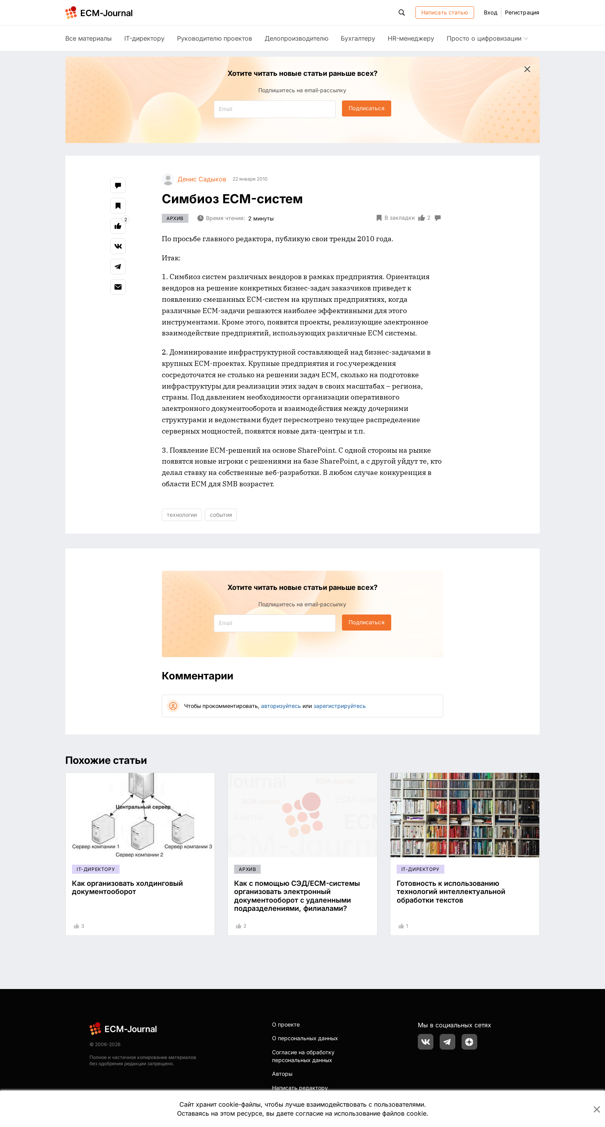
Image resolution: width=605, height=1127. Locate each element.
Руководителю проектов (214, 38)
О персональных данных (305, 1038)
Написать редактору (300, 1087)
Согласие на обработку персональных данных (303, 1056)
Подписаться (366, 108)
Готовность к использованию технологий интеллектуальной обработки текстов (451, 891)
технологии (182, 514)
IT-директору (144, 38)
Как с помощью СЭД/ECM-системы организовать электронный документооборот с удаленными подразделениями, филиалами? (297, 896)
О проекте (286, 1024)
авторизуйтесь (281, 705)
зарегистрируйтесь (339, 705)
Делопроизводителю (296, 38)
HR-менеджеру (411, 38)
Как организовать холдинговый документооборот (127, 887)
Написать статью (445, 12)
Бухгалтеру (358, 38)
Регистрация (522, 12)
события (221, 514)
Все (88, 38)
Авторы (282, 1073)
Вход (490, 12)
